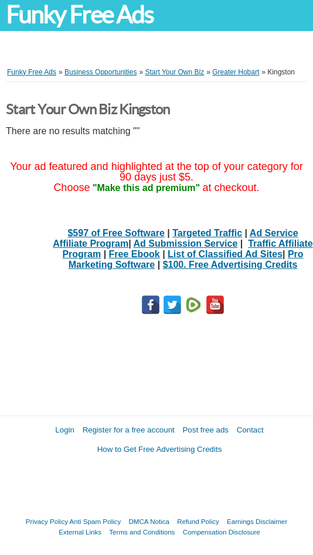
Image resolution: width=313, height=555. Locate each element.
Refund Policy (198, 521)
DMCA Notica (148, 521)
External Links (80, 532)
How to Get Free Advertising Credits (159, 449)
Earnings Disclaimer (257, 521)
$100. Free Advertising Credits (230, 265)
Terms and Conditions (142, 532)
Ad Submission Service (186, 243)
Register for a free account (129, 429)
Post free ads (205, 429)
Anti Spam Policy (95, 521)
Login (64, 429)
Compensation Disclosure (221, 532)
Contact (250, 429)
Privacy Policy (47, 521)
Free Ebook (134, 254)
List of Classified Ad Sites (225, 254)
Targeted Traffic (207, 233)
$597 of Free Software (115, 233)
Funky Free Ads (79, 15)
